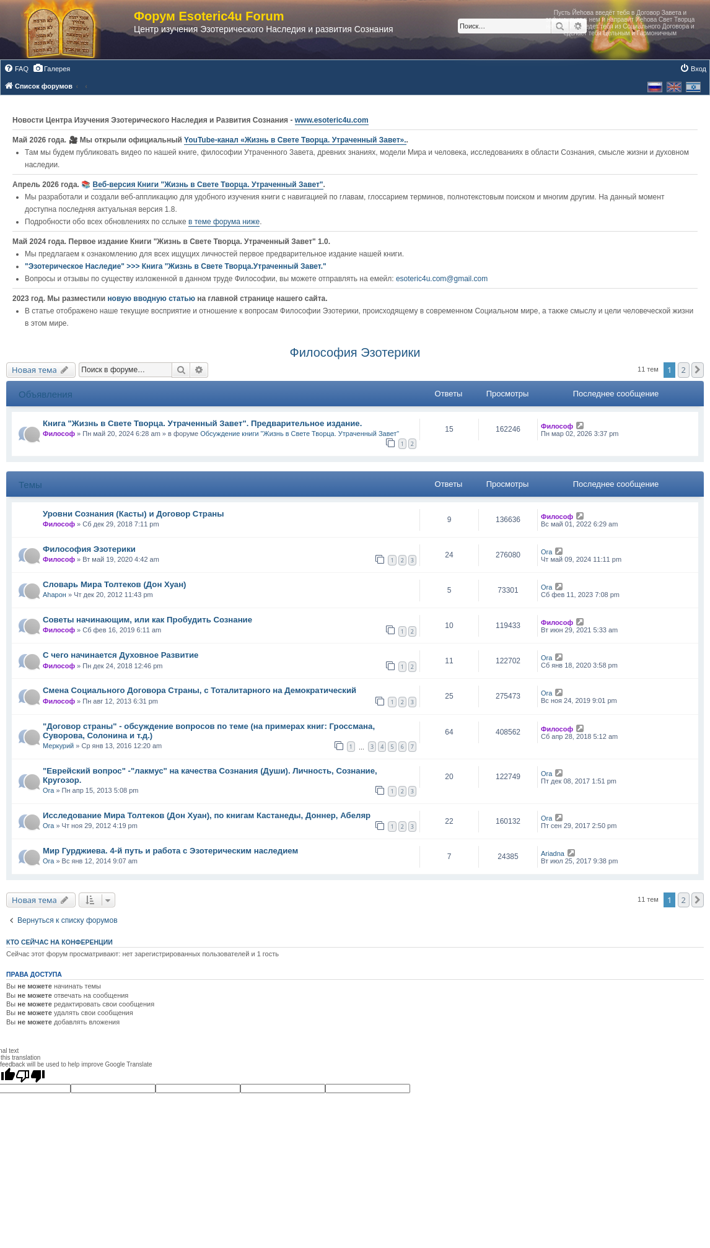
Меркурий (58, 745)
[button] (697, 369)
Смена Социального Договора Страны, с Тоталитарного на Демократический (199, 690)
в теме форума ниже (224, 221)
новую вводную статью (152, 298)
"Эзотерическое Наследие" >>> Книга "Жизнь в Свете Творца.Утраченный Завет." (176, 266)
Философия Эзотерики (354, 352)
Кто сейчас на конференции (59, 942)
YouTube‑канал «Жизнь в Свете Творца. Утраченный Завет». (295, 140)
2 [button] (684, 369)
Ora (546, 552)
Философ (59, 433)
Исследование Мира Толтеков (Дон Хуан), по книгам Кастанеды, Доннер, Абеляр (206, 815)
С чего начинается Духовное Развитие (120, 655)
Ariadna (552, 853)
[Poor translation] (30, 1076)
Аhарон (54, 594)
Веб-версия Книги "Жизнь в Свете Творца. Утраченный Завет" (208, 184)
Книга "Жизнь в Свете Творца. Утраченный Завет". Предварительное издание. (202, 423)
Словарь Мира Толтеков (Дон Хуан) (114, 584)
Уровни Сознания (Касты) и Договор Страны (133, 513)
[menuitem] (16, 68)
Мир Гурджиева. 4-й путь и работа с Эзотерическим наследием (170, 850)
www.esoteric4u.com (332, 120)
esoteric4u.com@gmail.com (442, 278)
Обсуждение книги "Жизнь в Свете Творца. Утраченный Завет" (299, 433)
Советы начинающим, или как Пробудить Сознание (147, 619)
